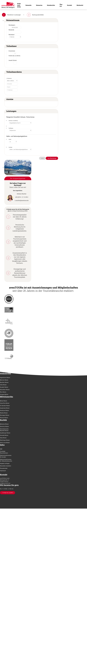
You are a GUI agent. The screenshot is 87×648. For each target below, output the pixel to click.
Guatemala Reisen (5, 408)
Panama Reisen (4, 417)
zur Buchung (52, 158)
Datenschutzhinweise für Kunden (5, 456)
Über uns (61, 5)
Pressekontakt (3, 468)
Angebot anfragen (5, 463)
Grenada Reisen (4, 435)
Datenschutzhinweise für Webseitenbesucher (6, 460)
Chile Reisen (3, 384)
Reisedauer (12, 34)
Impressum (3, 470)
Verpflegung (11, 128)
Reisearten (39, 5)
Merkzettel (80, 5)
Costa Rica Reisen (4, 403)
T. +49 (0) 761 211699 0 (7, 492)
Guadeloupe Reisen (5, 433)
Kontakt (69, 5)
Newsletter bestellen (5, 466)
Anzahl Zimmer (13, 60)
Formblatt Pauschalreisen (4, 452)
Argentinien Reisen (5, 377)
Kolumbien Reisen (5, 389)
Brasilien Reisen (4, 382)
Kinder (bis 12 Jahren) (14, 55)
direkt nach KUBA (19, 5)
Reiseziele (28, 5)
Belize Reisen (3, 401)
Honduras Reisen (4, 410)
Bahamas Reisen (4, 424)
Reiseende (11, 30)
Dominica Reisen (4, 426)
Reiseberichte (51, 5)
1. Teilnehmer (9, 78)
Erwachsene (12, 51)
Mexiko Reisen (4, 413)
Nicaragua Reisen (4, 415)
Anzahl (10, 139)
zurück (42, 158)
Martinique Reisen (5, 440)
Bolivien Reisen (4, 380)
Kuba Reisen (3, 437)
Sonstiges (10, 147)
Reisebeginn (12, 25)
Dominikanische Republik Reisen (4, 429)
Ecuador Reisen (4, 387)
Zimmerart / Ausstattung (13, 120)
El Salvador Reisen (5, 405)
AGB (1, 449)
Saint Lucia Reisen (5, 442)
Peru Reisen (3, 392)
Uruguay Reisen (4, 394)
